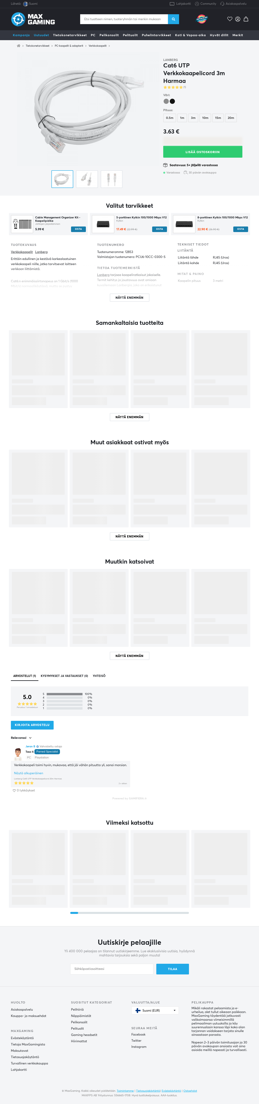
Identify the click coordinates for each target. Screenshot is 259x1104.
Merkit (237, 35)
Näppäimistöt (81, 1016)
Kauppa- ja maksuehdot (28, 1016)
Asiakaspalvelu (236, 3)
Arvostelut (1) (24, 676)
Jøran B (30, 746)
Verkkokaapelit (98, 46)
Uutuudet (41, 35)
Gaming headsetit (84, 1035)
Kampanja (21, 35)
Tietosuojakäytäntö (25, 1057)
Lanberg (170, 60)
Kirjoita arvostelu (32, 725)
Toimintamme (125, 1091)
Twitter (136, 1040)
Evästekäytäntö (22, 1038)
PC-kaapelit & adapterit (69, 46)
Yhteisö (99, 676)
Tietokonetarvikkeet (70, 35)
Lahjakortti (183, 3)
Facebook (138, 1034)
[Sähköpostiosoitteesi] (111, 969)
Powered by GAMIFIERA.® (129, 798)
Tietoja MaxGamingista (28, 1044)
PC (93, 35)
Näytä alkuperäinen (28, 773)
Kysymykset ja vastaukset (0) (64, 676)
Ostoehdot (190, 1091)
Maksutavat (19, 1050)
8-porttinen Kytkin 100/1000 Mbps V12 (222, 217)
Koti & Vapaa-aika (190, 35)
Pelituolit (130, 35)
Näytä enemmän (129, 417)
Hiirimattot (79, 1041)
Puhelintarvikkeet (156, 35)
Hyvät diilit (219, 35)
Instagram (138, 1046)
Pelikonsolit (109, 35)
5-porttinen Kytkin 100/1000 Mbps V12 (141, 217)
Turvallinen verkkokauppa (29, 1063)
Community (205, 4)
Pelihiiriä (77, 1009)
